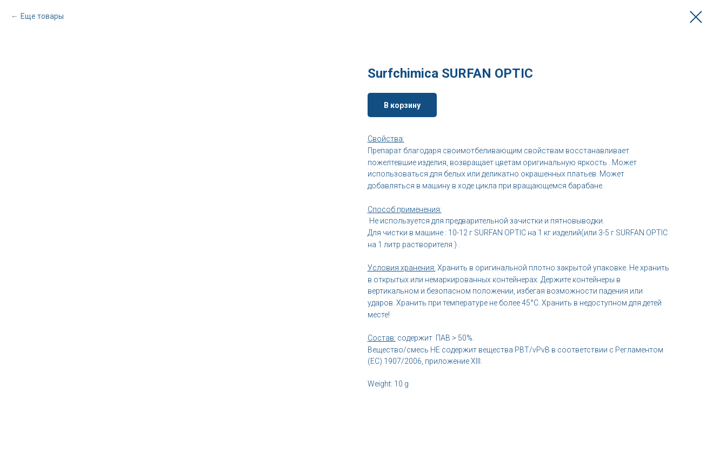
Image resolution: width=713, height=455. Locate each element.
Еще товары (42, 16)
